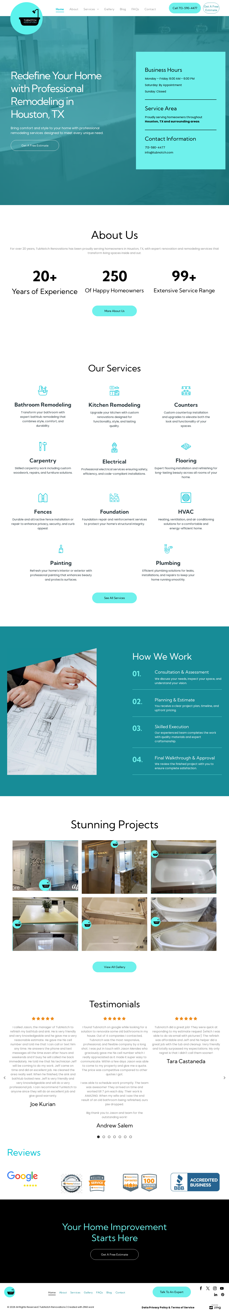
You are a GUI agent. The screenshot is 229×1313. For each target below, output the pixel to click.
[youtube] (222, 1289)
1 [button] (98, 1137)
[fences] (43, 502)
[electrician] (114, 452)
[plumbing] (168, 554)
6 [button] (125, 1137)
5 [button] (120, 1137)
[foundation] (114, 502)
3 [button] (109, 1137)
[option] (43, 1065)
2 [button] (104, 1137)
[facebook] (201, 1289)
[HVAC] (186, 502)
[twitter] (208, 1289)
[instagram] (215, 1289)
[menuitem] (60, 9)
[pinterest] (222, 1295)
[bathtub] (43, 395)
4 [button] (114, 1137)
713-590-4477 (155, 147)
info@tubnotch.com (159, 152)
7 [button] (130, 1137)
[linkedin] (215, 1295)
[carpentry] (43, 451)
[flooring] (186, 451)
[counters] (186, 396)
